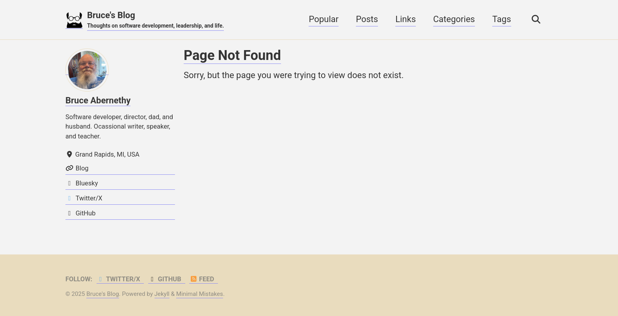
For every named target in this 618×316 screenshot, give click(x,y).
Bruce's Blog (155, 20)
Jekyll (162, 293)
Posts (367, 19)
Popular (324, 19)
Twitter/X (118, 279)
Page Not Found (232, 55)
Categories (454, 19)
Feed (201, 279)
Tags (501, 19)
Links (405, 19)
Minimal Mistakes (199, 293)
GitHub (164, 279)
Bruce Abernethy (97, 100)
